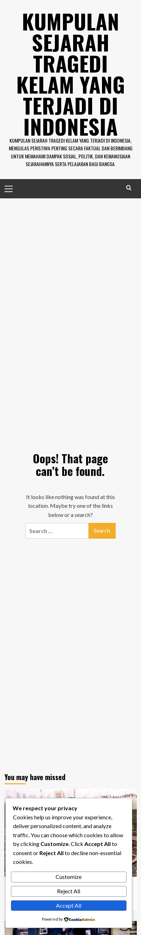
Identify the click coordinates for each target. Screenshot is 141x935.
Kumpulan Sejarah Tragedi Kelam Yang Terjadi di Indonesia (70, 73)
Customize (69, 876)
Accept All (68, 905)
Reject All (68, 891)
